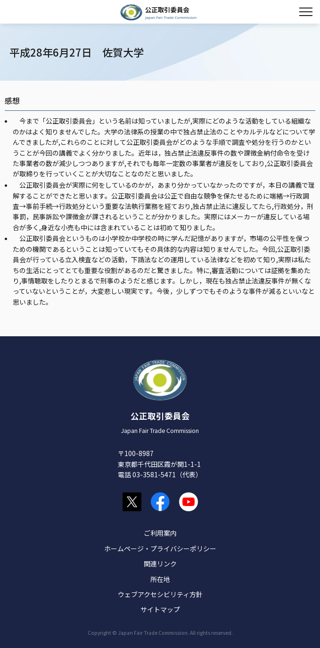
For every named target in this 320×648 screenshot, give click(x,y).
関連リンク (160, 563)
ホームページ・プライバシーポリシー (160, 548)
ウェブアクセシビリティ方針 (160, 594)
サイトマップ (160, 609)
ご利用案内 (160, 533)
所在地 (160, 579)
